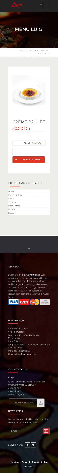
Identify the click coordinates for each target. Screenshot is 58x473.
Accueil (24, 50)
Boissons (12, 209)
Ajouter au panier (32, 159)
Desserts (12, 213)
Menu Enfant (14, 206)
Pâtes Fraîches (15, 195)
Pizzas (11, 198)
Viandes (12, 202)
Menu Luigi (39, 50)
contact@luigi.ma (16, 394)
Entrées (11, 191)
